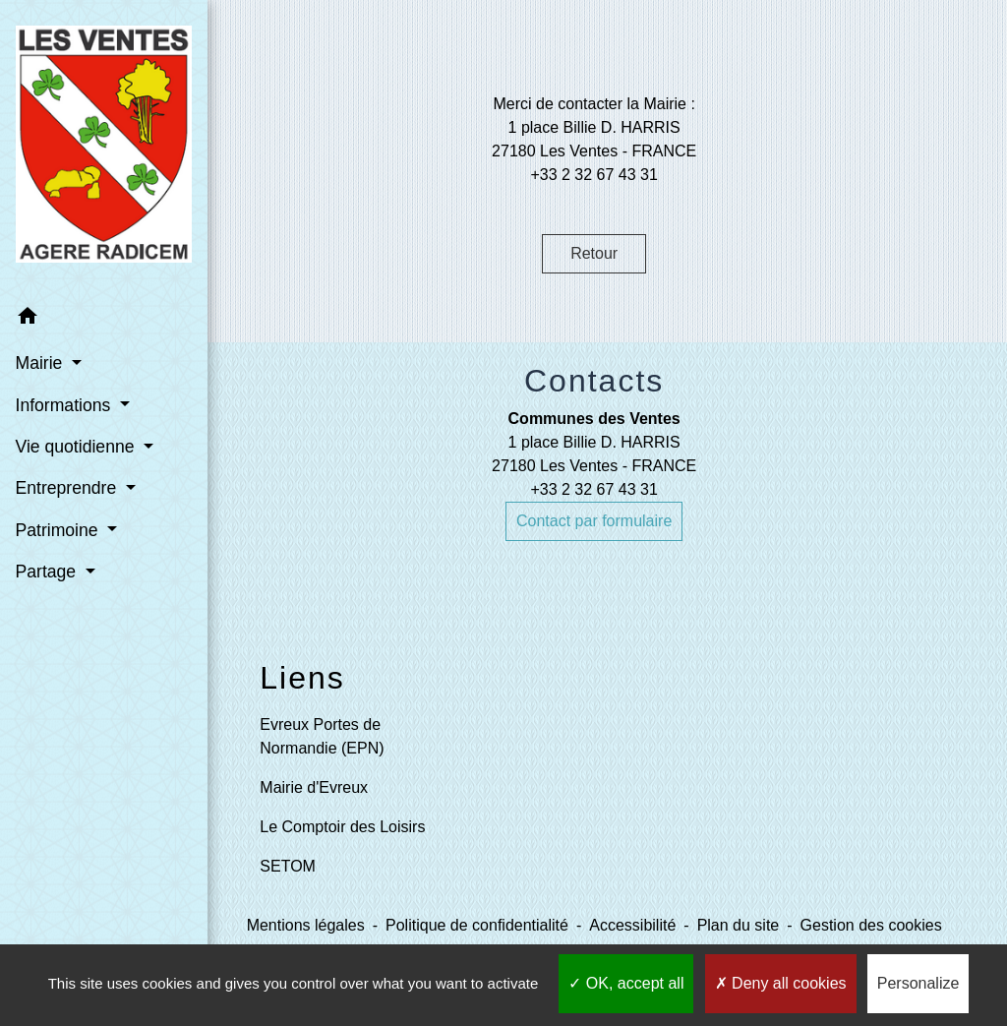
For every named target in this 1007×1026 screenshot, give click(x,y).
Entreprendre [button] (68, 454)
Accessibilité (632, 925)
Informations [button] (65, 371)
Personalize (918, 983)
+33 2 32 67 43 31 (593, 489)
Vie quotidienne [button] (77, 413)
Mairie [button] (41, 329)
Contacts (594, 380)
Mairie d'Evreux (314, 787)
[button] (90, 285)
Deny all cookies (781, 983)
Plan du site (738, 925)
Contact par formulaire (594, 521)
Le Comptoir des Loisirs (342, 826)
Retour (594, 253)
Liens (302, 677)
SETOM (288, 866)
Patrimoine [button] (58, 496)
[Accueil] (90, 131)
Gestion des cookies (871, 925)
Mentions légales (306, 925)
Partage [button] (48, 538)
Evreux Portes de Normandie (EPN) (322, 736)
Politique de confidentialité (476, 925)
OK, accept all (625, 983)
